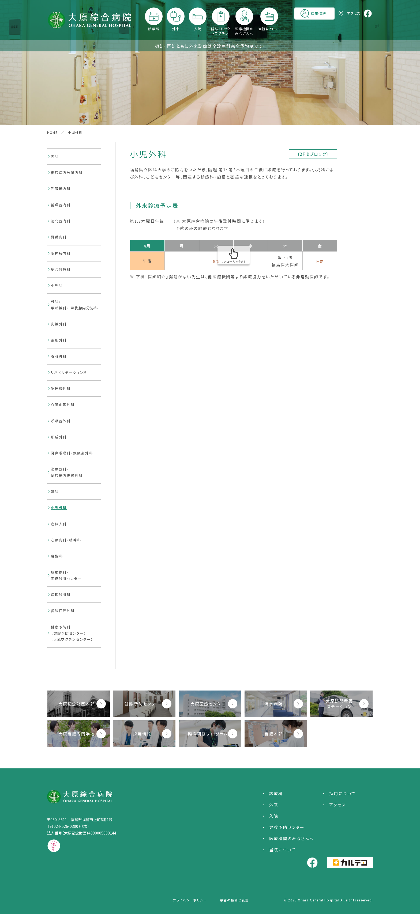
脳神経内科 (61, 253)
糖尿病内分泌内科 (67, 172)
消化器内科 (61, 220)
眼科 (55, 491)
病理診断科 (61, 594)
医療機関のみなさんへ (244, 31)
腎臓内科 (59, 237)
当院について (269, 28)
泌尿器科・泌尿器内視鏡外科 (67, 472)
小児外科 (59, 507)
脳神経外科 (61, 388)
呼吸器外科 (61, 420)
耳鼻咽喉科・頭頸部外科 (72, 453)
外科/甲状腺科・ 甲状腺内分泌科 (74, 304)
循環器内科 (61, 204)
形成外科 (59, 436)
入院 (198, 28)
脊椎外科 (59, 356)
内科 (55, 156)
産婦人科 (59, 523)
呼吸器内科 (61, 188)
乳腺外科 (59, 324)
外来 (176, 28)
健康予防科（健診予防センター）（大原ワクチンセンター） (72, 633)
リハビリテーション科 (69, 372)
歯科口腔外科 (63, 610)
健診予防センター (287, 827)
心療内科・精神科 (66, 540)
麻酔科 (57, 556)
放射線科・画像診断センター (66, 575)
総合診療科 (61, 269)
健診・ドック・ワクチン (220, 31)
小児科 (57, 285)
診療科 (154, 28)
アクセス (337, 804)
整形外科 (59, 340)
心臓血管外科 (63, 404)
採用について (342, 793)
